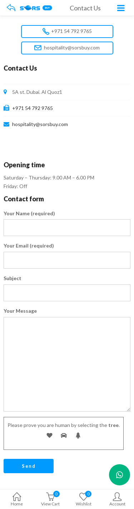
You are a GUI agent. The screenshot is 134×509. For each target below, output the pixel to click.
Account (117, 499)
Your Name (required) (29, 213)
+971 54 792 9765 (67, 31)
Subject (12, 278)
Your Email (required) (29, 246)
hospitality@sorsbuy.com (67, 47)
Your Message (20, 311)
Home (17, 499)
